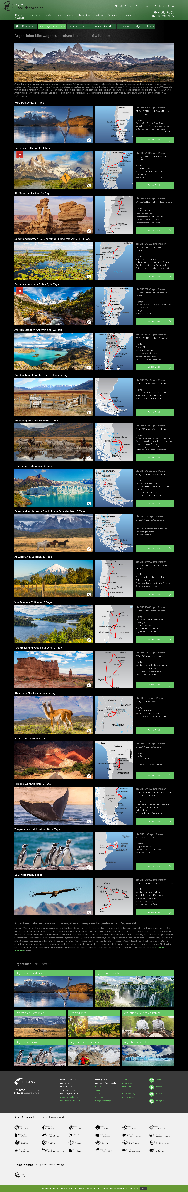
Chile (48, 15)
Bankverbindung (128, 1094)
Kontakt (171, 6)
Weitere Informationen (127, 1189)
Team (138, 6)
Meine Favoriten (125, 6)
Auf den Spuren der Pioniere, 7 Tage (36, 420)
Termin (98, 1090)
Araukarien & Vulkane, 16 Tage (33, 557)
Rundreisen (28, 26)
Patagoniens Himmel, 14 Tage (32, 148)
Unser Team (100, 1097)
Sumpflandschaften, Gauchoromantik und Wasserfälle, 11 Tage (52, 239)
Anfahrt (98, 1094)
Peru (58, 15)
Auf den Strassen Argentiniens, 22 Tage (38, 330)
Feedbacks (160, 6)
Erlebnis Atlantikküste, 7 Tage (32, 784)
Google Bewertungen (103, 1101)
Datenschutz (127, 1083)
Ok (143, 1189)
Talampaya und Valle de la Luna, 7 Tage (38, 648)
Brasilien (19, 15)
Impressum (126, 1087)
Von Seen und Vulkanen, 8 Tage (33, 602)
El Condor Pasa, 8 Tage (28, 875)
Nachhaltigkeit (128, 1097)
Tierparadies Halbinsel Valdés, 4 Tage (37, 829)
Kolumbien (85, 15)
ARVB (124, 1080)
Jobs (124, 1090)
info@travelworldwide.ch (70, 1097)
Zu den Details (160, 140)
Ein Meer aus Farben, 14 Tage (32, 193)
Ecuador (70, 15)
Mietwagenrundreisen (52, 26)
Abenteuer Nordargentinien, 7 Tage (35, 693)
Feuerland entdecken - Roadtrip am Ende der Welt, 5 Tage (49, 511)
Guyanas (19, 18)
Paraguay (127, 15)
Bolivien (99, 15)
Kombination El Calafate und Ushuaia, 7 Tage (41, 375)
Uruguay (112, 15)
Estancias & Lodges (130, 26)
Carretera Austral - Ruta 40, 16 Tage (36, 284)
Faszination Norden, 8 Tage (30, 738)
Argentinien (35, 15)
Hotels (150, 26)
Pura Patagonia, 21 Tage (29, 102)
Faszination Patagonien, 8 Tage (33, 466)
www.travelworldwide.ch (70, 1101)
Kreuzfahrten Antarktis (101, 26)
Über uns (147, 6)
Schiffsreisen (76, 26)
